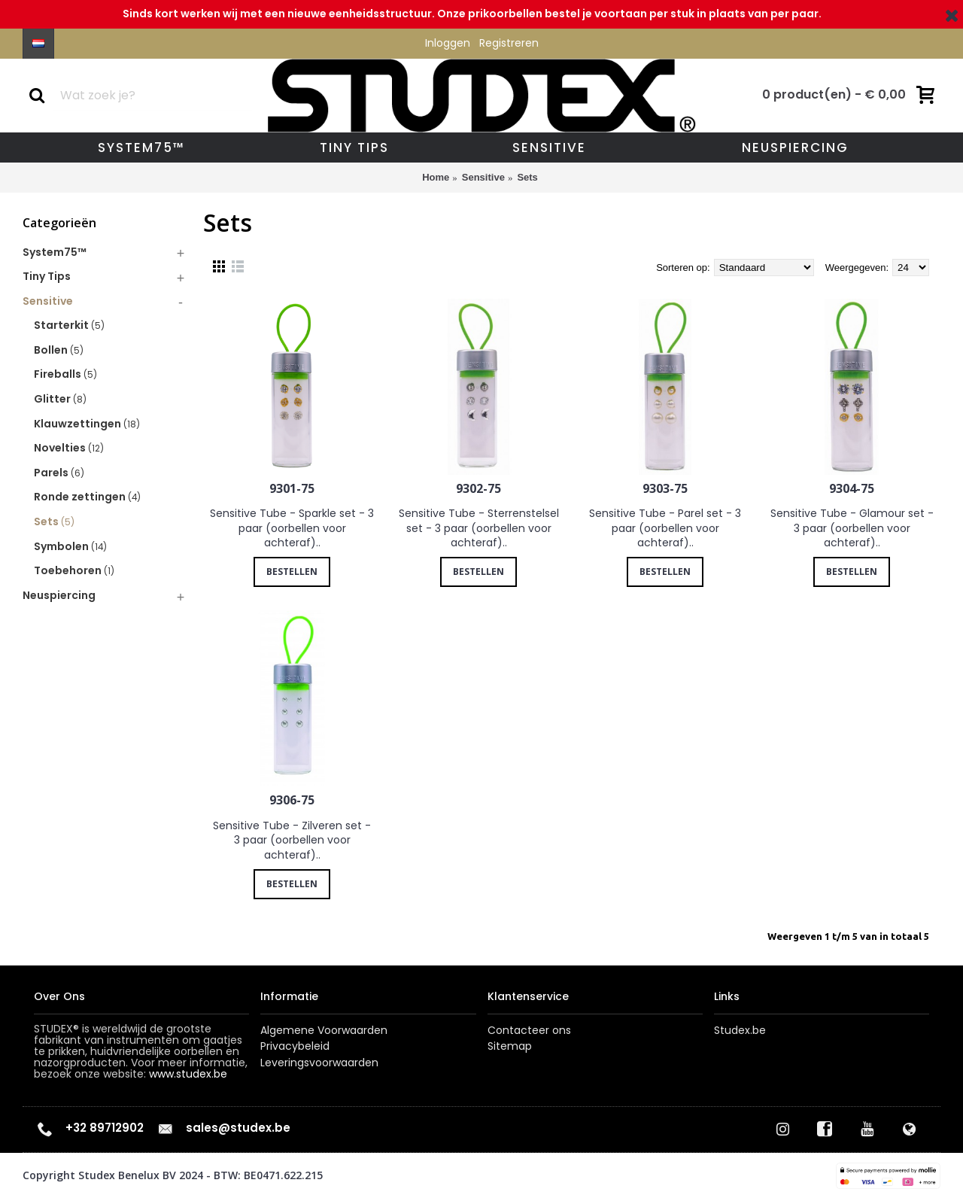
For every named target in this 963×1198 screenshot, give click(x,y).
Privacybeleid (295, 1046)
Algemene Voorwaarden (323, 1030)
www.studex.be (188, 1073)
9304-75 (851, 488)
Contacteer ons (529, 1030)
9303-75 (665, 488)
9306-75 (291, 800)
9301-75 (291, 488)
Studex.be (740, 1030)
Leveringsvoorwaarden (319, 1063)
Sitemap (510, 1046)
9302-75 (478, 488)
